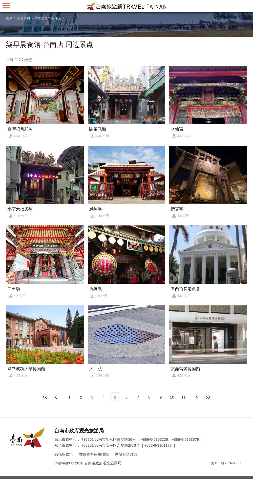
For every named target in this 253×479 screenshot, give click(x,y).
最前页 (45, 397)
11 (184, 397)
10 (172, 397)
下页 (57, 397)
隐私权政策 (63, 454)
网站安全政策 (126, 454)
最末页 (208, 397)
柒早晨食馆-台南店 (48, 18)
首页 (9, 18)
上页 (196, 397)
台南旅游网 (126, 6)
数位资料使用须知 (94, 454)
